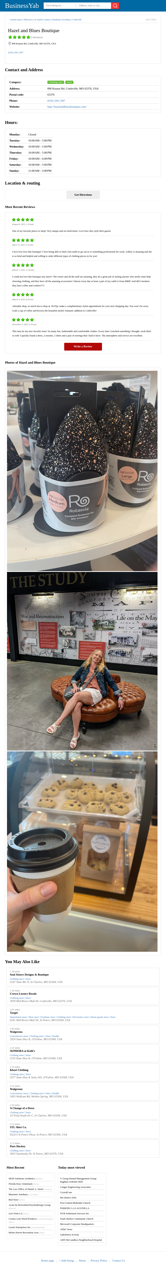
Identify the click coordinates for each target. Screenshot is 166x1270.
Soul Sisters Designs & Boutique (29, 974)
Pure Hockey (17, 1146)
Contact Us (118, 1260)
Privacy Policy (99, 1260)
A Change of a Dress (22, 1108)
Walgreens (16, 1031)
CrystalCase (66, 1192)
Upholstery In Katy (69, 1234)
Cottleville (77, 19)
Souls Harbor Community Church (76, 1218)
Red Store (17, 1199)
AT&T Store (66, 1229)
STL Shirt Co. (18, 1127)
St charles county (42, 19)
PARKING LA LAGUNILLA (74, 1208)
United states (16, 19)
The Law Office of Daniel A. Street (30, 1189)
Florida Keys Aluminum (24, 1183)
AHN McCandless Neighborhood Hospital (81, 1239)
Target (14, 1012)
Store (69, 82)
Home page (47, 1260)
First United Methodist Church (75, 1202)
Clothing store (56, 82)
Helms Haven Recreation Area (26, 1232)
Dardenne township (61, 19)
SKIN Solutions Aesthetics (25, 1178)
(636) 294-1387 (15, 52)
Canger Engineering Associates (75, 1187)
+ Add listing (66, 1260)
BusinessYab (22, 5)
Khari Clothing (19, 1069)
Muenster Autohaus (23, 1194)
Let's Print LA (19, 1213)
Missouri (28, 19)
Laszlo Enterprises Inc (27, 1227)
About (82, 1260)
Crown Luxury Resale (23, 993)
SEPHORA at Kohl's (22, 1050)
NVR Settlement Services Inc (74, 1213)
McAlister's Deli (68, 1197)
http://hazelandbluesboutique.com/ (66, 106)
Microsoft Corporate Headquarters (77, 1224)
